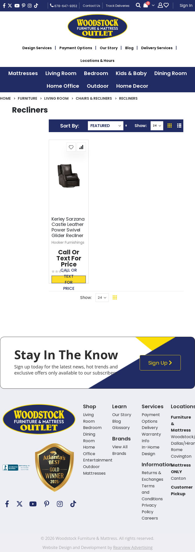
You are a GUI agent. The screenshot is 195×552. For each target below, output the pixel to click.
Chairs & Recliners (94, 98)
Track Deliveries (117, 6)
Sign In (186, 5)
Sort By (69, 125)
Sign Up (161, 363)
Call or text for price (68, 279)
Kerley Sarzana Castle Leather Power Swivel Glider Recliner (68, 227)
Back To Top (146, 297)
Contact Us (91, 6)
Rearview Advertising (132, 547)
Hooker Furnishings (68, 242)
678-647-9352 (63, 5)
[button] (71, 147)
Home (5, 98)
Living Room (56, 98)
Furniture (27, 98)
